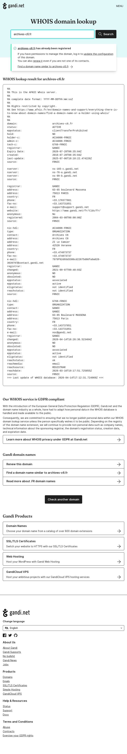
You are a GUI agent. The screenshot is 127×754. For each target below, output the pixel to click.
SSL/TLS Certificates (15, 685)
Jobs (6, 664)
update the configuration (98, 53)
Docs (6, 714)
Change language (14, 621)
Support (7, 710)
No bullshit (9, 656)
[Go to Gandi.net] (13, 6)
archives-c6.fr (27, 48)
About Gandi (10, 647)
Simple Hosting (11, 689)
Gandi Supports (12, 651)
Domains (8, 677)
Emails (6, 681)
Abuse (6, 727)
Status (6, 706)
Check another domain (63, 499)
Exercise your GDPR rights (18, 735)
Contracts (8, 731)
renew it (38, 60)
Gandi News (10, 660)
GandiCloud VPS (12, 693)
